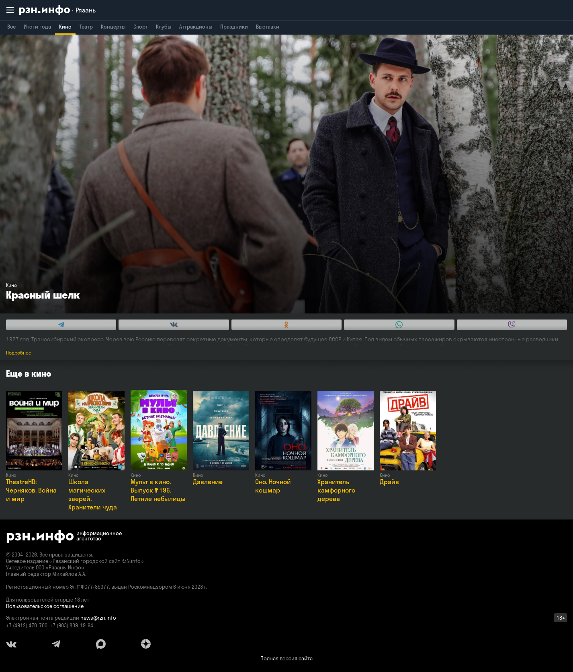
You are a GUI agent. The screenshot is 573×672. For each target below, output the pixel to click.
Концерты (113, 26)
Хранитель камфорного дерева (336, 490)
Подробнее (18, 353)
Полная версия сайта (286, 658)
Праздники (234, 26)
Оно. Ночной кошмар (273, 486)
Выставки (267, 26)
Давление (208, 482)
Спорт (140, 26)
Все (11, 26)
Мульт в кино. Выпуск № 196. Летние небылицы (158, 490)
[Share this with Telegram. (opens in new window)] (61, 325)
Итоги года (37, 26)
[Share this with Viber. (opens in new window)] (512, 325)
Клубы (163, 26)
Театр (86, 26)
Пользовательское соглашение (45, 606)
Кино (65, 26)
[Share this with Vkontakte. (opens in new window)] (174, 325)
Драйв (389, 482)
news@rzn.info (98, 617)
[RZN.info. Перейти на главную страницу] (57, 10)
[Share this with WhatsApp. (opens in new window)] (399, 325)
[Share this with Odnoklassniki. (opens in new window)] (286, 325)
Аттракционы (195, 26)
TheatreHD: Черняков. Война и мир (31, 490)
